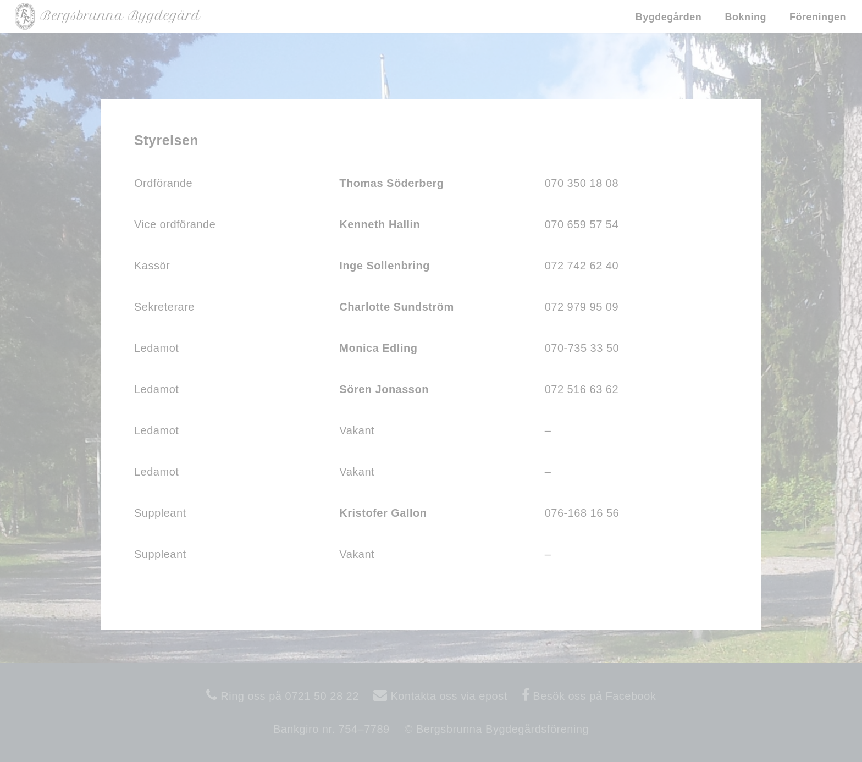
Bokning (745, 17)
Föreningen (817, 17)
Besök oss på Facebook (592, 696)
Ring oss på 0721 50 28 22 (288, 696)
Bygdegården (669, 17)
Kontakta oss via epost (447, 696)
